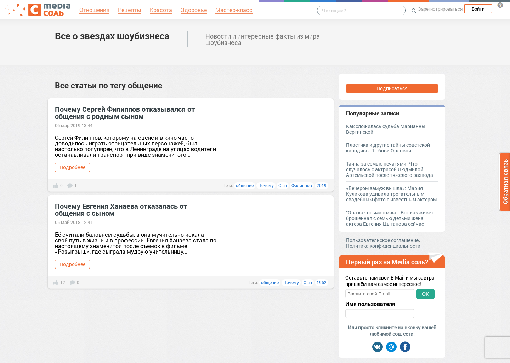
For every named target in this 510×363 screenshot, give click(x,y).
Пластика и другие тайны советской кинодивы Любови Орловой (388, 148)
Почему (266, 185)
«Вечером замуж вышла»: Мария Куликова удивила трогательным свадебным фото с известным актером (391, 194)
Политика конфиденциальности (383, 245)
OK (425, 294)
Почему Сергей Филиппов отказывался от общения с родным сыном (125, 112)
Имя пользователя (370, 304)
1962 (322, 282)
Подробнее (72, 167)
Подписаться (392, 88)
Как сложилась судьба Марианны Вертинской (385, 129)
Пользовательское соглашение (382, 240)
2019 (322, 185)
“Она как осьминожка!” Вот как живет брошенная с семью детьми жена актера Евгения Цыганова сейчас (390, 218)
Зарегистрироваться (440, 9)
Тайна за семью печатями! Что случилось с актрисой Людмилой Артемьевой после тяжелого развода (389, 169)
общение (245, 185)
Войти (478, 9)
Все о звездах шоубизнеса (112, 36)
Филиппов (301, 185)
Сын (282, 185)
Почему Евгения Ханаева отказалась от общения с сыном (121, 209)
